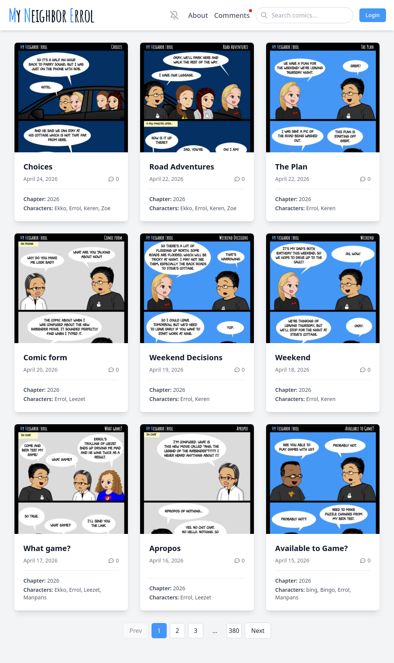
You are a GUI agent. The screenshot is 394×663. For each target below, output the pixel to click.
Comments (232, 15)
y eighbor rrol (51, 15)
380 (234, 630)
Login (372, 15)
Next (258, 630)
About (198, 15)
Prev (135, 630)
